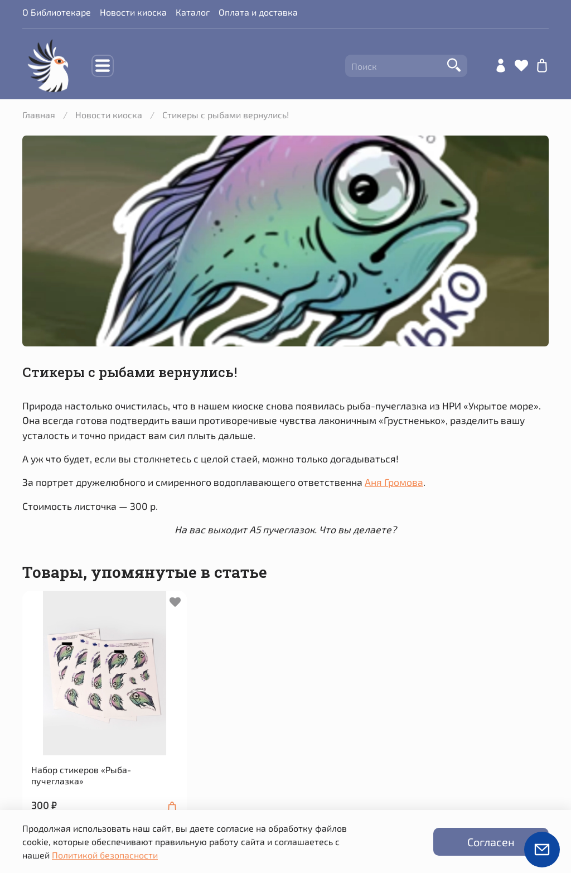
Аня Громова (394, 482)
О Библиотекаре (56, 12)
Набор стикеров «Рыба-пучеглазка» (81, 775)
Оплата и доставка (258, 12)
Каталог (193, 12)
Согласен (491, 841)
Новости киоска (133, 12)
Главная (38, 114)
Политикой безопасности (105, 855)
